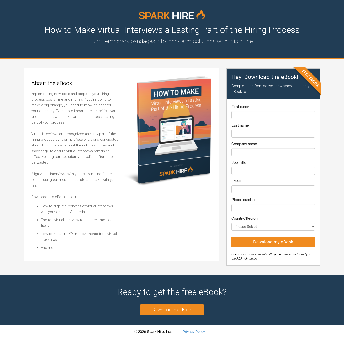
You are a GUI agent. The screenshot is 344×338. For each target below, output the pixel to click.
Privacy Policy (194, 331)
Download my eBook (172, 309)
